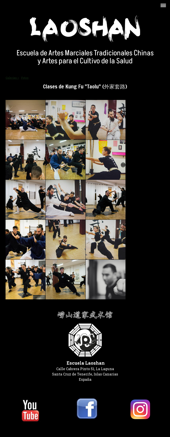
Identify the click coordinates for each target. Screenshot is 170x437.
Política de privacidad (20, 428)
